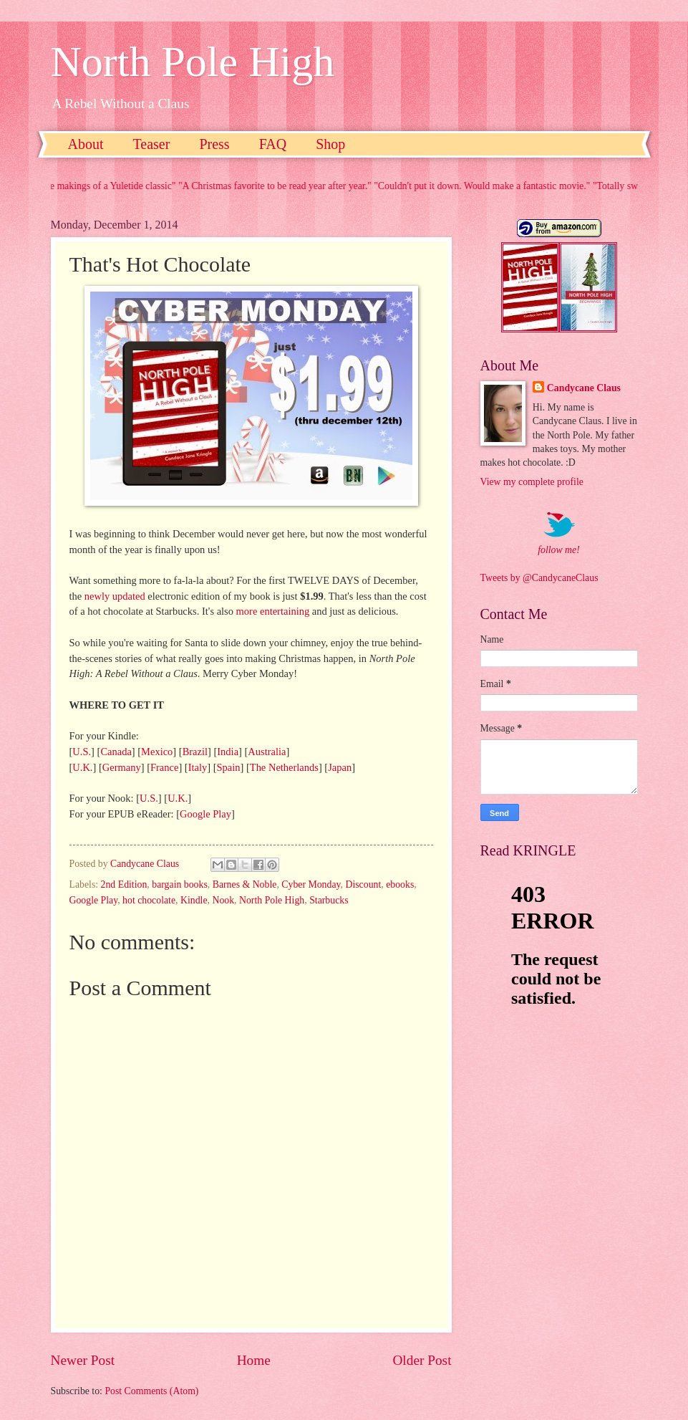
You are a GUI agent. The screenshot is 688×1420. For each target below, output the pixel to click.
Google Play (205, 814)
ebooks (400, 884)
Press (214, 144)
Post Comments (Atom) (151, 1391)
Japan (340, 767)
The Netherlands (284, 767)
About (86, 144)
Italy (198, 767)
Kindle (194, 900)
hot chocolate (148, 900)
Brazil (195, 751)
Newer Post (83, 1360)
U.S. (81, 751)
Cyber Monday (310, 884)
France (164, 767)
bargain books (180, 884)
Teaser (151, 144)
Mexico (157, 751)
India (227, 751)
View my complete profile (531, 481)
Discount (363, 884)
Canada (115, 751)
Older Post (421, 1360)
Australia (267, 751)
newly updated (114, 596)
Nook (223, 900)
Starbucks (328, 900)
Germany (121, 767)
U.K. (82, 767)
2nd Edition (124, 884)
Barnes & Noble (245, 884)
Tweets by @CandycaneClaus (539, 577)
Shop (330, 144)
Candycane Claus (584, 388)
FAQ (273, 144)
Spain (229, 767)
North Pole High (193, 61)
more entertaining (273, 611)
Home (254, 1360)
